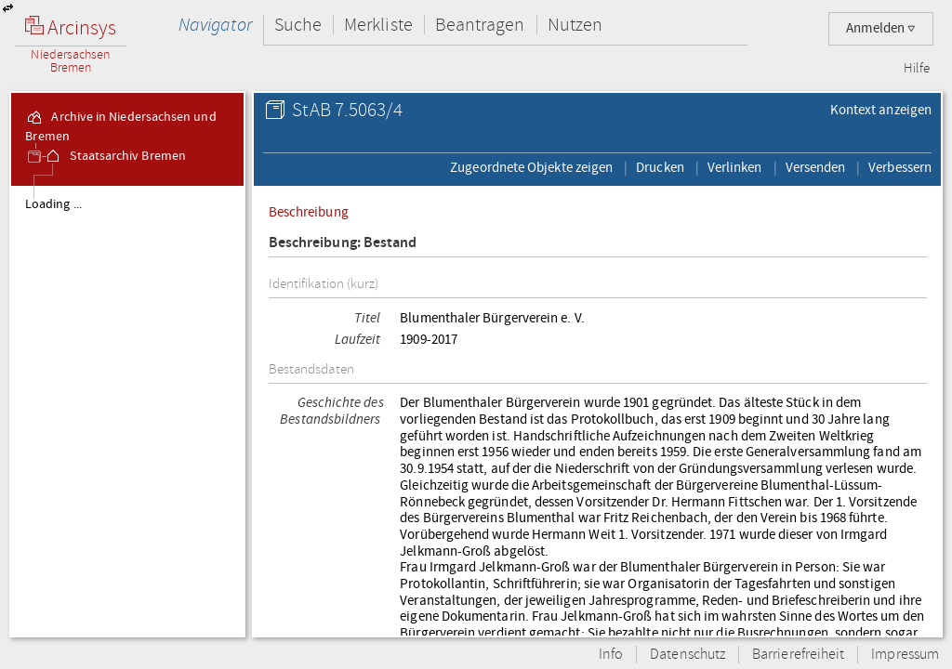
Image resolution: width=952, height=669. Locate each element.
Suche (298, 24)
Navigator (215, 24)
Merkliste (378, 24)
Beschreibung (309, 212)
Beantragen (480, 24)
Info (611, 654)
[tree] (127, 411)
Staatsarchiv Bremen (115, 156)
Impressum (905, 654)
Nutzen (575, 24)
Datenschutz (687, 654)
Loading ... (53, 204)
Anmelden (881, 28)
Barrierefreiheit (798, 654)
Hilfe (917, 68)
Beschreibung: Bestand (343, 243)
